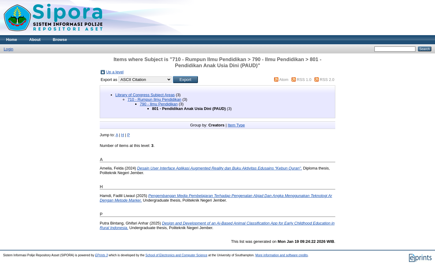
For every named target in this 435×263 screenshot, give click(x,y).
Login (8, 49)
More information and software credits (281, 255)
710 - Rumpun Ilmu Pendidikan (154, 99)
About (35, 39)
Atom (283, 79)
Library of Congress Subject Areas (145, 95)
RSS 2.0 (327, 79)
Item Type (236, 125)
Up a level (115, 72)
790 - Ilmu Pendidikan (159, 104)
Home (11, 39)
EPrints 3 (101, 255)
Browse (60, 39)
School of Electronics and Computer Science (176, 255)
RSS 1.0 (304, 79)
